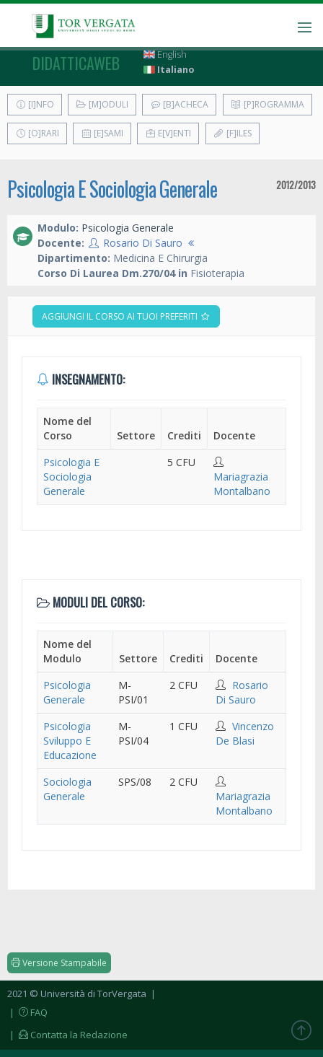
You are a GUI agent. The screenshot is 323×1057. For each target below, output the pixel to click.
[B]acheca (179, 104)
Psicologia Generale (67, 692)
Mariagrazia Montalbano (241, 484)
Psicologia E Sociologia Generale (112, 188)
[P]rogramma (267, 104)
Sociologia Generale (67, 789)
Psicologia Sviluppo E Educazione (70, 740)
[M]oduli (102, 104)
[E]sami (102, 133)
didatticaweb (76, 62)
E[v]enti (168, 133)
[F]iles (232, 133)
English (165, 54)
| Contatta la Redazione (67, 1034)
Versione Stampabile (59, 963)
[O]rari (37, 133)
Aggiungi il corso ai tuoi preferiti (126, 316)
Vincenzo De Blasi (245, 733)
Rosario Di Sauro (142, 243)
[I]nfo (34, 104)
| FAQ (27, 1012)
